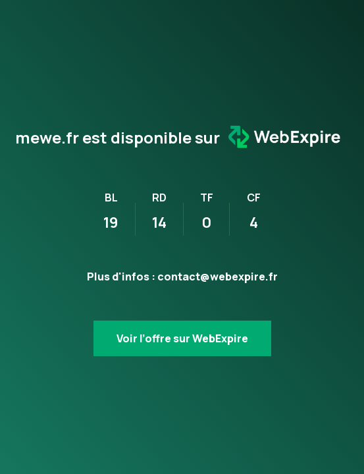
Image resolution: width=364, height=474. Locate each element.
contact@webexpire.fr (217, 276)
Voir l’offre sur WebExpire (182, 338)
